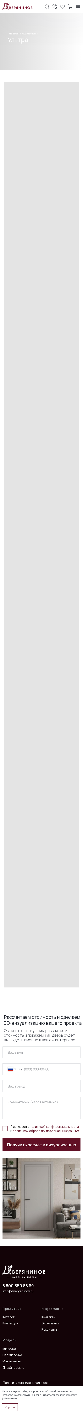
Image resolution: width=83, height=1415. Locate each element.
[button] (54, 6)
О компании (50, 1323)
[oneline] (41, 1086)
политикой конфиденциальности (54, 1126)
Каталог (8, 1317)
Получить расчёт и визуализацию (41, 1145)
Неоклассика (12, 1355)
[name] (41, 1052)
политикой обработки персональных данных (46, 1131)
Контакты (48, 1317)
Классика (9, 1349)
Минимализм (12, 1361)
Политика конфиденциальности (26, 1383)
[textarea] (41, 1108)
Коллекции (30, 33)
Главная (13, 33)
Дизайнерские (13, 1367)
